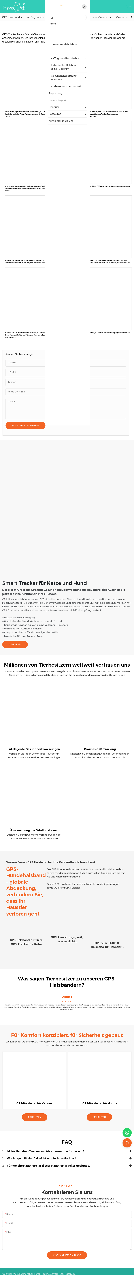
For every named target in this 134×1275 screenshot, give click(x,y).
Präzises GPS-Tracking (100, 749)
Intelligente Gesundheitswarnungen (34, 749)
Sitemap (71, 1269)
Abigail (67, 992)
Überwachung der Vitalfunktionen (34, 830)
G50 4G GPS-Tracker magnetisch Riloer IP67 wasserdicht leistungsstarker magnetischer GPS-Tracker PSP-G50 (99, 187)
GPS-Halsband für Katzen (34, 1098)
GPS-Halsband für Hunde (99, 1098)
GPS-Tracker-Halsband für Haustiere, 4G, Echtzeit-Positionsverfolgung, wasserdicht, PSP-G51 (100, 334)
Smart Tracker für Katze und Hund (44, 583)
